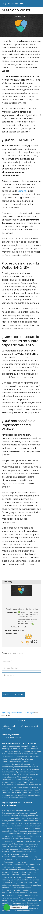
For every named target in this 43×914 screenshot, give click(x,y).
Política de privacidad (29, 726)
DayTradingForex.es (13, 3)
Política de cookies (9, 726)
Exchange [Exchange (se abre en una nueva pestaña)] (23, 190)
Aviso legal (8, 728)
